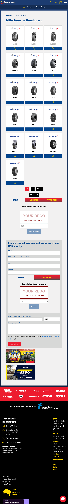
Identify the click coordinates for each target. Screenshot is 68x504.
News (55, 447)
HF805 (53, 71)
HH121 (34, 124)
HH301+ (15, 151)
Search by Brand (58, 409)
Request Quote (14, 344)
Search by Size (58, 406)
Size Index (5, 459)
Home (9, 16)
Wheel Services (58, 434)
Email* (10, 263)
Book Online (58, 442)
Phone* (18, 257)
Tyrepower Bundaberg (34, 7)
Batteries (55, 427)
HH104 (53, 98)
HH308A (53, 151)
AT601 (15, 44)
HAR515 (53, 44)
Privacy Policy (46, 337)
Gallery (56, 450)
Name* (10, 250)
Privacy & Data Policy (14, 501)
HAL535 (34, 44)
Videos (55, 452)
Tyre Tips (55, 414)
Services (56, 424)
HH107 (15, 124)
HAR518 (15, 71)
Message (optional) (14, 323)
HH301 (53, 124)
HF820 (15, 98)
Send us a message (13, 425)
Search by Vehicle (59, 404)
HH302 (34, 151)
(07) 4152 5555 (12, 421)
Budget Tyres (6, 464)
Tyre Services (57, 432)
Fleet (54, 445)
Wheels (56, 417)
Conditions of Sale (26, 501)
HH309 (15, 178)
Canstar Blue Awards (9, 462)
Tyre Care (56, 411)
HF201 (34, 71)
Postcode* (11, 270)
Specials (56, 437)
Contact (56, 439)
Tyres (55, 401)
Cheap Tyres (6, 467)
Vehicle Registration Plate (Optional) (19, 316)
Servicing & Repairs (59, 429)
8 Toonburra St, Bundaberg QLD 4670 (12, 415)
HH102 (34, 98)
